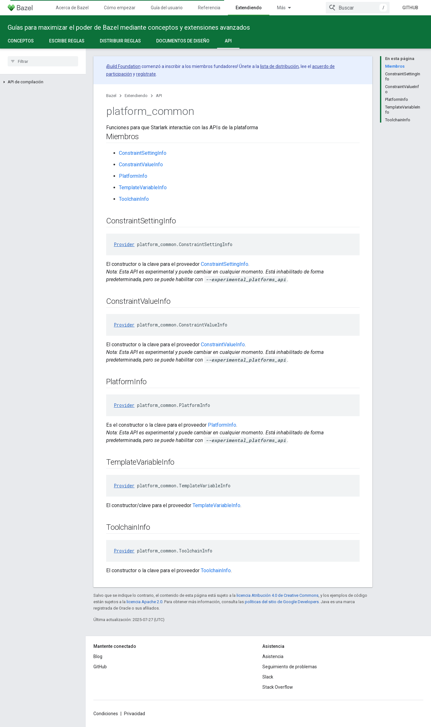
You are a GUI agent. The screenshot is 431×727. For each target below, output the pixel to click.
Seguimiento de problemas (289, 666)
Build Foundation (124, 66)
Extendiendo (136, 95)
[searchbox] (43, 61)
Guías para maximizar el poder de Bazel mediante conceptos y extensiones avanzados (129, 27)
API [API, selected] (228, 40)
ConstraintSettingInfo (142, 153)
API (159, 95)
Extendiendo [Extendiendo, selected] (249, 7)
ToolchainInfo (134, 199)
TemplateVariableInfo (143, 187)
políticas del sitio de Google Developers (282, 601)
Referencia (209, 7)
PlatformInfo (133, 176)
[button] (43, 82)
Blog (97, 656)
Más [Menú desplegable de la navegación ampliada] (281, 7)
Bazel (111, 95)
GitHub (410, 7)
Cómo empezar (119, 7)
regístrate (146, 74)
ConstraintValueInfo (141, 164)
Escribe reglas (66, 40)
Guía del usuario (167, 7)
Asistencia (272, 656)
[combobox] (358, 7)
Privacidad (134, 713)
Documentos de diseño (182, 40)
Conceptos (21, 40)
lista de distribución (279, 66)
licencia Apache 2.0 (144, 601)
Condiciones (105, 713)
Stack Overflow (277, 687)
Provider (124, 244)
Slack (267, 676)
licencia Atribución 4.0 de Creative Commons (277, 595)
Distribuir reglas (120, 40)
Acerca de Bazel (72, 7)
